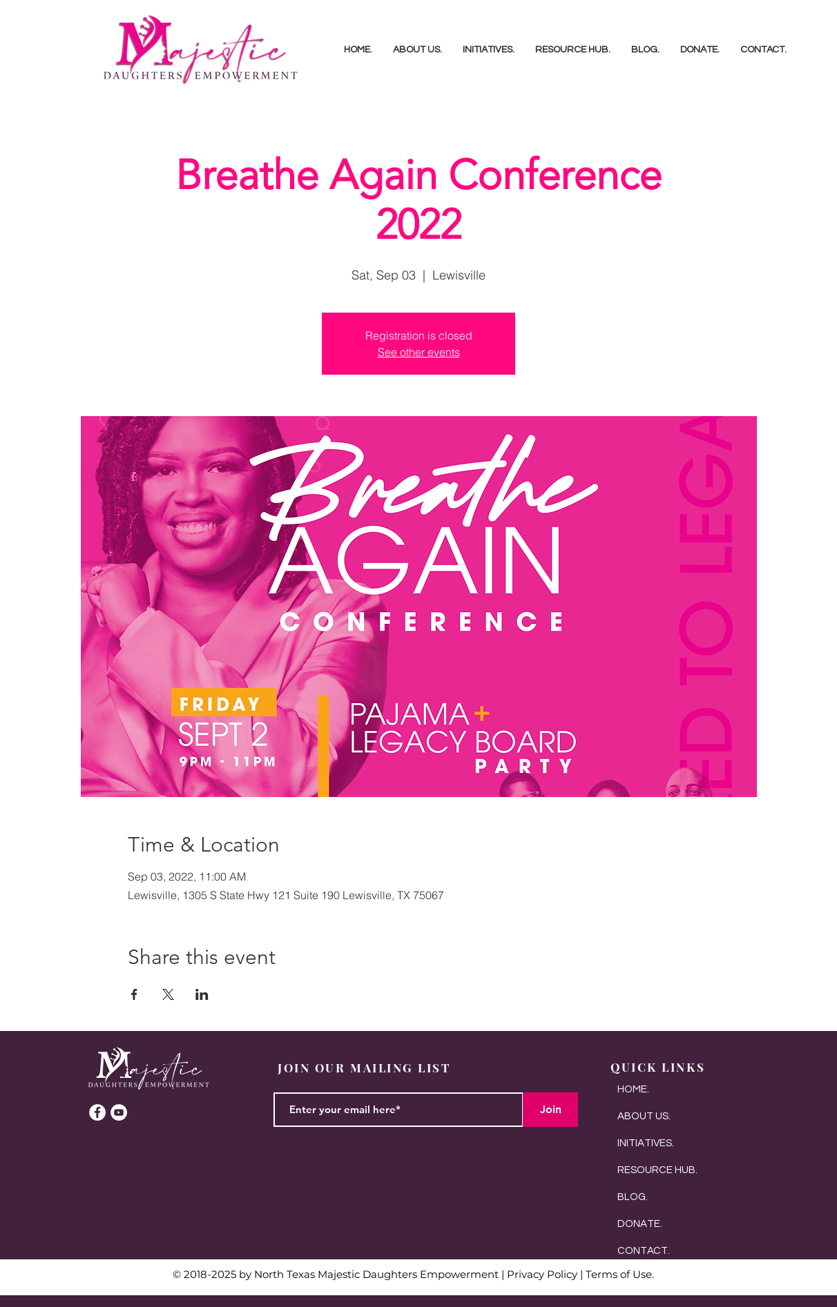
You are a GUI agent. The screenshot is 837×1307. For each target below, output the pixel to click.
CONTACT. (643, 1251)
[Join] (550, 1109)
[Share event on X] (168, 994)
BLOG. (632, 1197)
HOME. (633, 1089)
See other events (419, 352)
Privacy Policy (542, 1274)
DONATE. (639, 1224)
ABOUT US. (644, 1116)
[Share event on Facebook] (134, 994)
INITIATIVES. (645, 1143)
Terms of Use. (620, 1274)
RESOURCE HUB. (657, 1170)
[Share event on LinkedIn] (202, 994)
